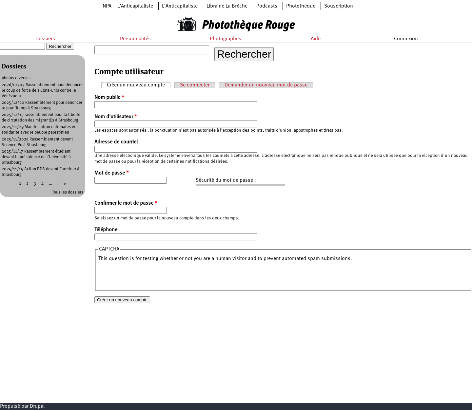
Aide (316, 39)
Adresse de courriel (116, 142)
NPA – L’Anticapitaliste (128, 6)
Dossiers (45, 39)
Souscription (338, 6)
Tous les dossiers (67, 192)
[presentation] (148, 275)
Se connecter (194, 85)
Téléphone (105, 230)
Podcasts (266, 6)
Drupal (37, 406)
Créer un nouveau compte (138, 85)
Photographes (225, 39)
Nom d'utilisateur (115, 117)
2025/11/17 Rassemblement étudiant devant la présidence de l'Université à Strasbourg (36, 157)
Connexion (406, 39)
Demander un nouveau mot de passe (266, 85)
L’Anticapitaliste (180, 6)
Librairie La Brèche (226, 6)
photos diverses (16, 78)
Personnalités (135, 39)
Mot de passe (111, 173)
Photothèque (300, 6)
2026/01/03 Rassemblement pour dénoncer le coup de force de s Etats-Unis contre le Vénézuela (42, 90)
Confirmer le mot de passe (125, 203)
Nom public (109, 97)
